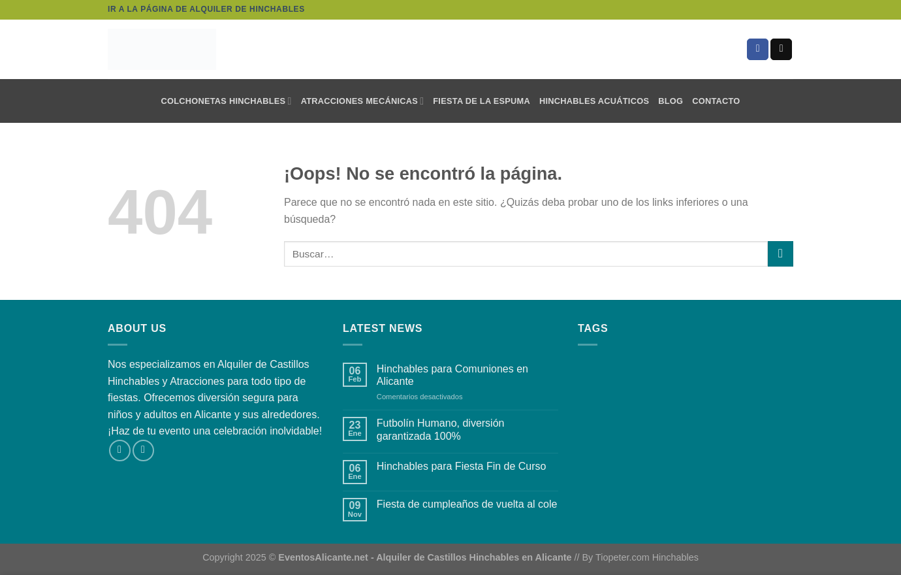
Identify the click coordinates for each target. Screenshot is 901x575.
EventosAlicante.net (323, 557)
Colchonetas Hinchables (226, 101)
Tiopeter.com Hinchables (647, 557)
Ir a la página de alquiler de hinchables (206, 9)
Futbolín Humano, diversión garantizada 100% (441, 429)
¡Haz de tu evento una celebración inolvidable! (215, 430)
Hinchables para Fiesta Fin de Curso (461, 466)
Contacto (716, 101)
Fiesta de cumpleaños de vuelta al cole (467, 504)
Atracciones (197, 381)
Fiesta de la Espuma (481, 101)
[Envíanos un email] (781, 50)
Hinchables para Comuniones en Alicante (452, 375)
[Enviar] (780, 254)
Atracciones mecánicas (362, 101)
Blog (670, 101)
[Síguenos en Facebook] (757, 50)
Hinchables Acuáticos (594, 101)
